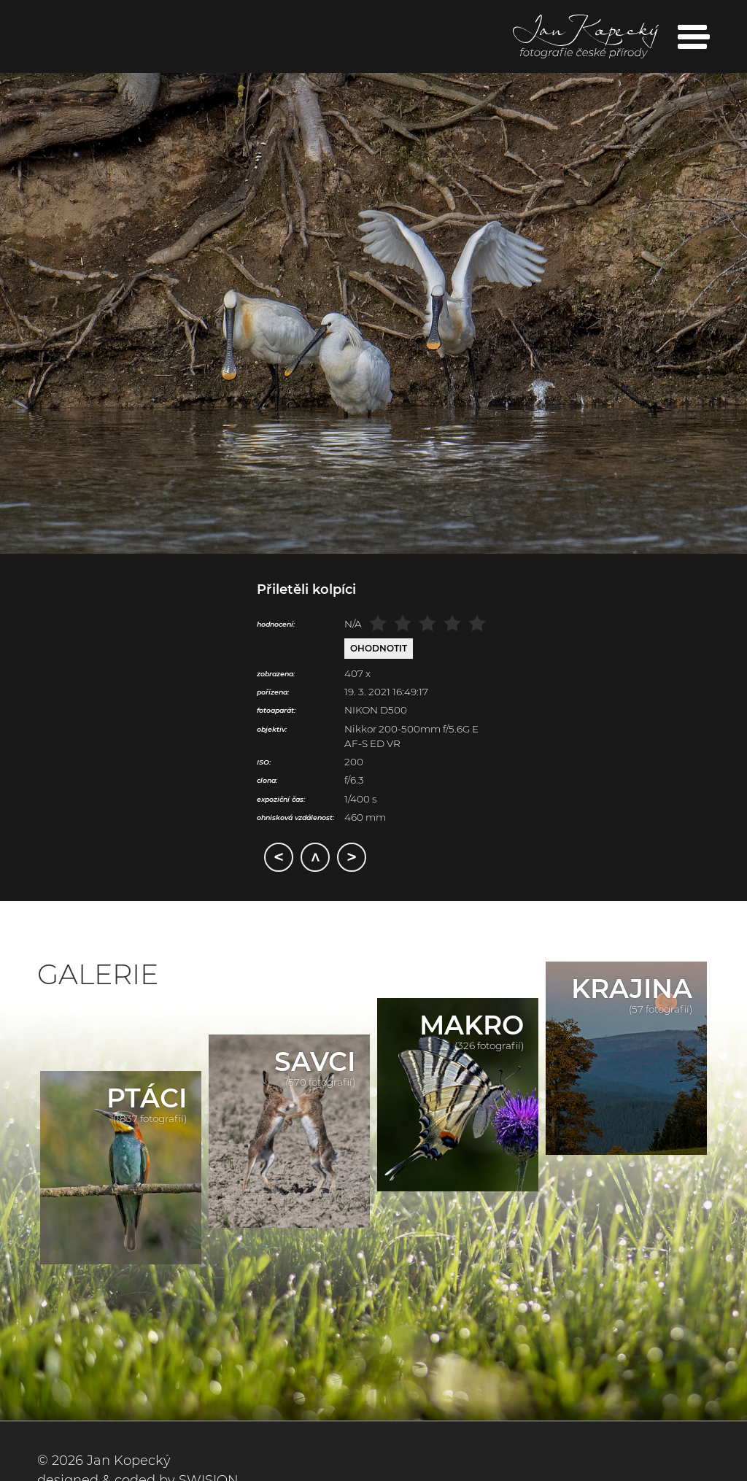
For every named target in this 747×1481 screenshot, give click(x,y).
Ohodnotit (378, 648)
